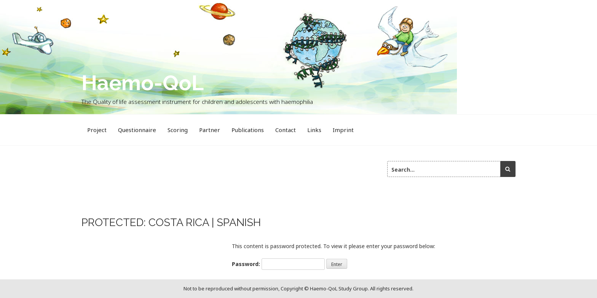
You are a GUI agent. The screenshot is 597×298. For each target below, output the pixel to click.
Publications (247, 130)
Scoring (178, 130)
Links (314, 130)
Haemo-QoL (142, 82)
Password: (278, 264)
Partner (209, 130)
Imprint (343, 130)
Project (97, 130)
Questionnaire (137, 130)
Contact (285, 130)
